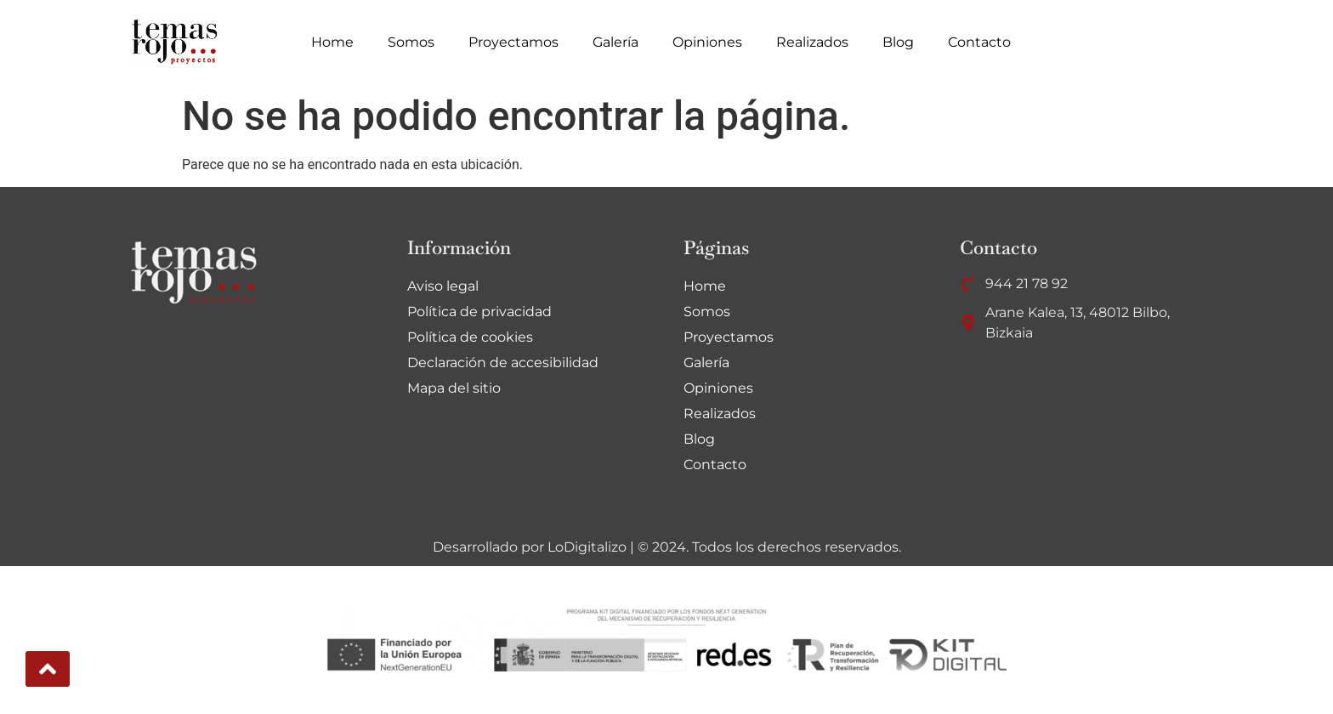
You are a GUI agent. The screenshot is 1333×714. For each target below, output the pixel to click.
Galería (615, 42)
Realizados (812, 42)
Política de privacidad (479, 311)
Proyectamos (513, 42)
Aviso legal (443, 286)
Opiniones (707, 42)
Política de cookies (470, 337)
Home (332, 42)
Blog (898, 42)
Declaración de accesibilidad (502, 362)
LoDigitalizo (587, 547)
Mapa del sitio (454, 388)
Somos (411, 42)
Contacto (979, 42)
